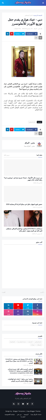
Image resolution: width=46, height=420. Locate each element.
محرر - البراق (30, 143)
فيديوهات (39, 345)
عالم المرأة (12, 342)
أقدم (4, 292)
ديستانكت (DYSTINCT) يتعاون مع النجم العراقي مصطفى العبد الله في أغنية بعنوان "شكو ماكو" (24, 230)
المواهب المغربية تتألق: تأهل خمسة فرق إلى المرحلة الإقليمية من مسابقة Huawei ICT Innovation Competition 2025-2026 (20, 371)
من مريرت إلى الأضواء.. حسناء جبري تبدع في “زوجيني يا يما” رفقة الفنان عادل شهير (23, 179)
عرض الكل (7, 155)
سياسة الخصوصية (10, 414)
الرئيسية (26, 414)
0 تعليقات (16, 28)
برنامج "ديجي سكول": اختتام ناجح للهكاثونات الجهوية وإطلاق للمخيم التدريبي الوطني (20, 380)
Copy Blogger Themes (34, 411)
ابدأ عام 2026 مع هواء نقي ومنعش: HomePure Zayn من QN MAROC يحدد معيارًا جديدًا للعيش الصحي (19, 361)
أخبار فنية (30, 342)
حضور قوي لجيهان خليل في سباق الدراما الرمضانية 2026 (24, 204)
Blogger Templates (19, 411)
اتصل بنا (23, 417)
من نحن (19, 414)
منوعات (32, 345)
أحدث (41, 292)
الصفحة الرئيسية (38, 15)
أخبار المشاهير (28, 15)
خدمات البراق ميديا (22, 342)
